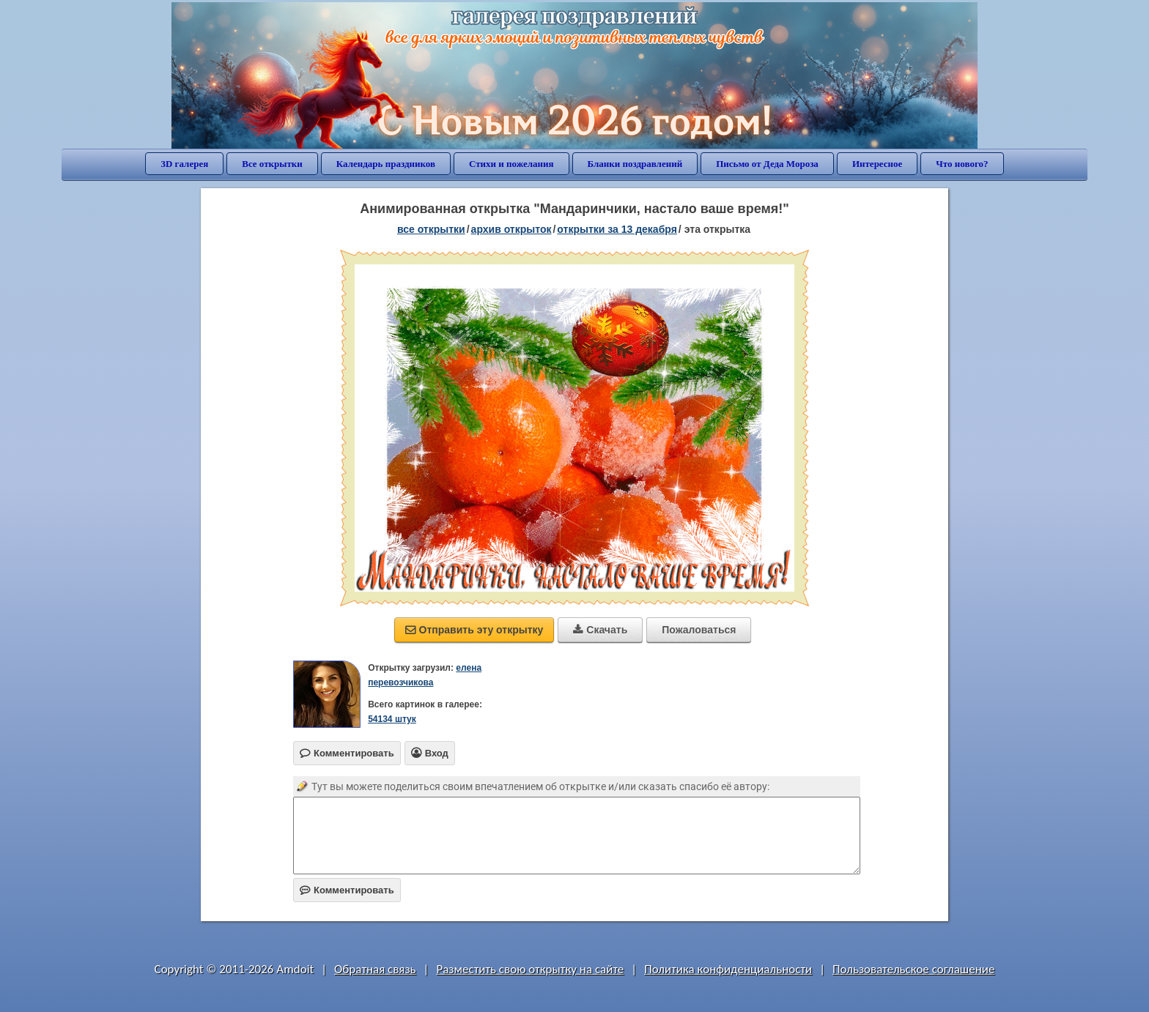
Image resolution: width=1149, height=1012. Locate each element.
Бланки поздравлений (635, 163)
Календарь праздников (385, 163)
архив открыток (511, 229)
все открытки (431, 229)
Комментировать (347, 890)
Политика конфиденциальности (728, 969)
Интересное (877, 163)
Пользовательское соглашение (913, 969)
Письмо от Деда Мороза (767, 163)
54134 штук (392, 719)
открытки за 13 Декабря (617, 229)
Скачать (600, 630)
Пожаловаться (699, 630)
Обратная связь (375, 969)
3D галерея (184, 163)
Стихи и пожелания (511, 163)
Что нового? (962, 163)
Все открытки (272, 163)
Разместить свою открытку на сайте (530, 969)
